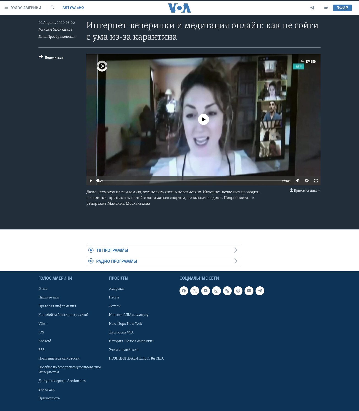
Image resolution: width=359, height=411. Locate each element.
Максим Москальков (55, 30)
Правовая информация (57, 306)
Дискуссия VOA (121, 332)
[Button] (51, 58)
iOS (41, 332)
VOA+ (42, 324)
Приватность (49, 398)
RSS (41, 350)
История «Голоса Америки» (131, 341)
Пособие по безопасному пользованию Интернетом (69, 369)
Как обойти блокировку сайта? (63, 315)
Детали (115, 306)
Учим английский (124, 350)
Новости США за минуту (129, 315)
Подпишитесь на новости (59, 358)
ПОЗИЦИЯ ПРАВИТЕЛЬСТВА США (136, 358)
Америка (116, 289)
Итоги (114, 298)
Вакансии (46, 390)
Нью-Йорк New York (125, 324)
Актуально (73, 8)
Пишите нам (48, 298)
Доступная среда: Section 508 (62, 381)
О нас (42, 289)
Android (44, 341)
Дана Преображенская (57, 37)
